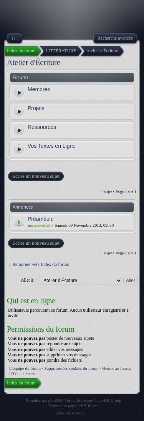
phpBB (54, 400)
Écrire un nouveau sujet (36, 176)
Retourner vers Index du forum (41, 264)
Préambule (41, 219)
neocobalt (42, 225)
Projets (36, 108)
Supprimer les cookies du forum (71, 368)
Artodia (77, 413)
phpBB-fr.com (86, 405)
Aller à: (28, 280)
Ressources (42, 127)
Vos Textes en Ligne (52, 146)
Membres (39, 89)
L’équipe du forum (25, 368)
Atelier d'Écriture (33, 62)
